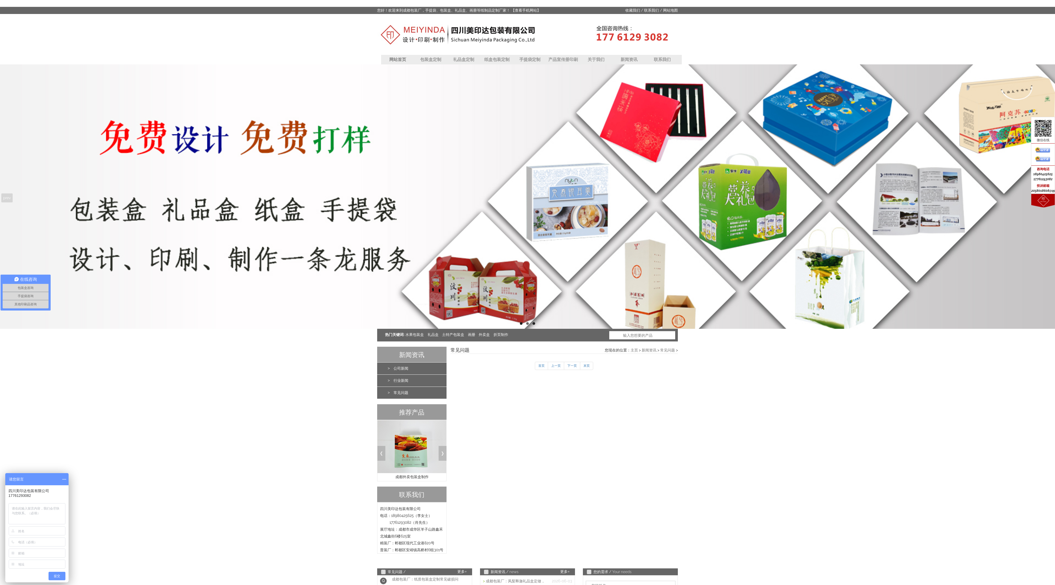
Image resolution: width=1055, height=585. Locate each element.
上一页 (556, 366)
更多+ (462, 572)
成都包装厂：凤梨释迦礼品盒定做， (515, 581)
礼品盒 (433, 335)
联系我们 (651, 10)
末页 (586, 366)
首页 (541, 366)
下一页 (572, 366)
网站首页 (397, 59)
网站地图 (670, 10)
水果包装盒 (414, 335)
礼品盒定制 (463, 59)
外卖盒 (484, 335)
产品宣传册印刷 (563, 59)
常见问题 (401, 393)
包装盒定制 (430, 59)
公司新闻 (401, 368)
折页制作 (500, 335)
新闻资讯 (629, 59)
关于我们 (596, 59)
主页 (634, 350)
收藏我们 (632, 10)
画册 (471, 335)
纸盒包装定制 (497, 59)
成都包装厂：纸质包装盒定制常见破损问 (425, 581)
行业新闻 (401, 381)
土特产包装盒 (453, 335)
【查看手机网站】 (526, 10)
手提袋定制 (529, 59)
